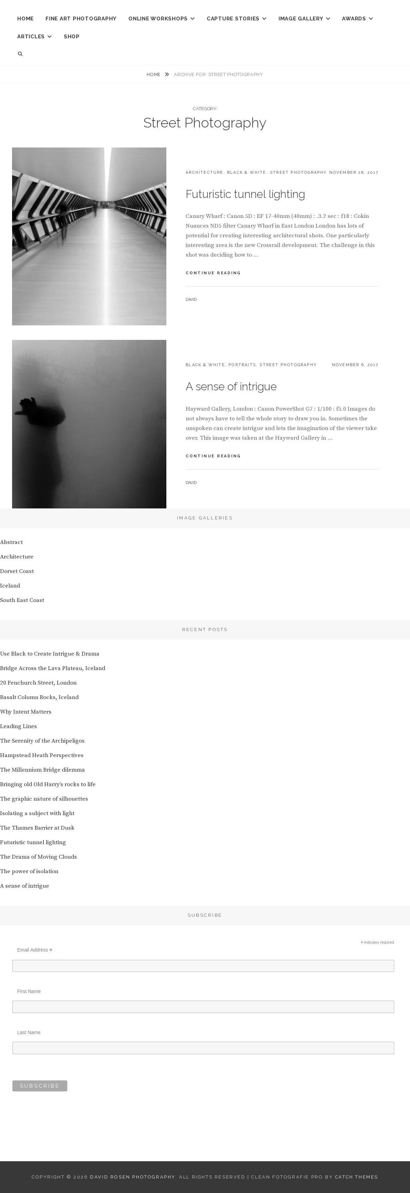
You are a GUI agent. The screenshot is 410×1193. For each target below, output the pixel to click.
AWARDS (354, 19)
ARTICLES (31, 37)
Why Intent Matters (25, 712)
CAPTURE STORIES (233, 19)
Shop (72, 37)
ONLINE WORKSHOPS (158, 19)
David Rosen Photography (132, 1177)
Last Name (29, 1032)
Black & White (246, 172)
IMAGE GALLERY (301, 19)
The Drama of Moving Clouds (38, 857)
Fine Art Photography (81, 19)
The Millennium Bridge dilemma (42, 770)
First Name (29, 991)
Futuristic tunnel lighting (245, 194)
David (191, 299)
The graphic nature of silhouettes (44, 799)
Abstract (11, 542)
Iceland (10, 586)
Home (154, 74)
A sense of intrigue (231, 386)
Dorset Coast (17, 571)
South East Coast (22, 600)
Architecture (204, 172)
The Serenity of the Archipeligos (42, 741)
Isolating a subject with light (37, 813)
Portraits (242, 365)
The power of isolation (29, 871)
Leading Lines (18, 726)
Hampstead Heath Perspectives (42, 755)
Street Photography (298, 172)
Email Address (34, 950)
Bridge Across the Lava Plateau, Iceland (52, 668)
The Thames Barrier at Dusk (37, 828)
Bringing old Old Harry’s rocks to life (48, 784)
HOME (25, 19)
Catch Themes (356, 1177)
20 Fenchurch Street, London (38, 683)
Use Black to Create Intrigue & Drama (49, 654)
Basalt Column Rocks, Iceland (39, 697)
